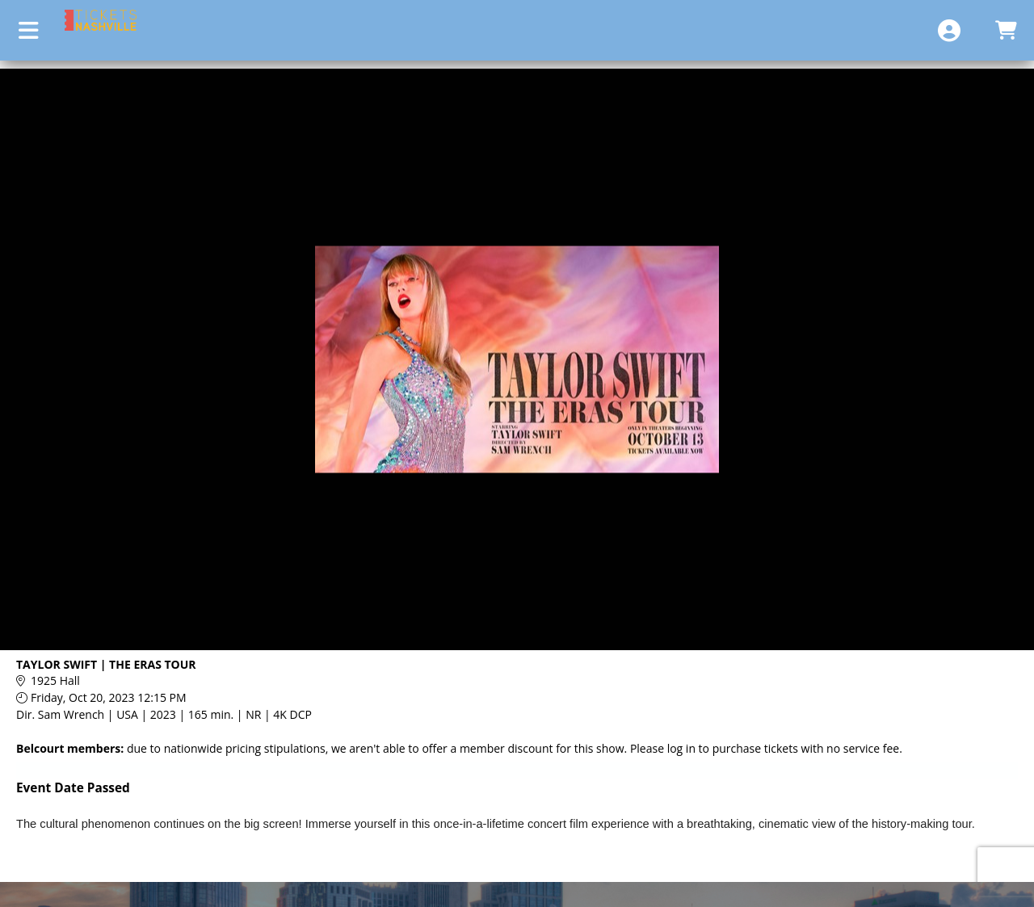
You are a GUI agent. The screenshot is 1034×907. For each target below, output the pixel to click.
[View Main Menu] (28, 30)
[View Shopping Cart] (1005, 30)
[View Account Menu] (949, 30)
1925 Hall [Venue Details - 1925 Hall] (55, 680)
